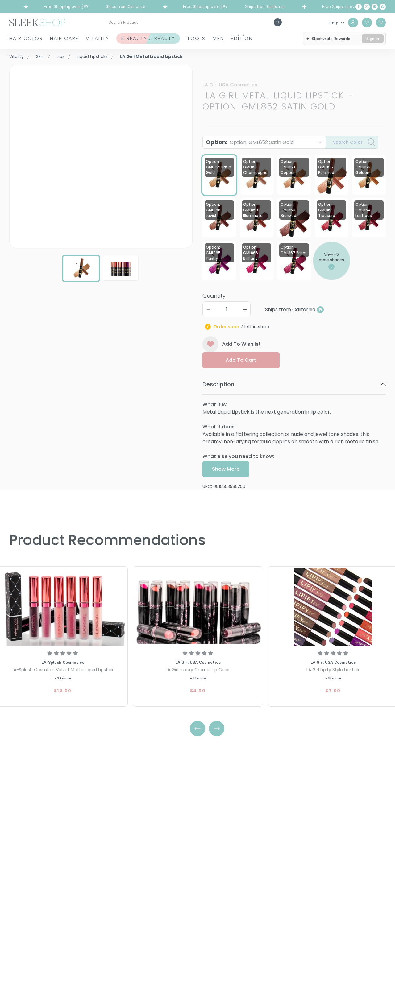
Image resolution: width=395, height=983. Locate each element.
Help (333, 22)
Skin (40, 56)
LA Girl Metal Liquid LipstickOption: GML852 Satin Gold (278, 84)
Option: (250, 145)
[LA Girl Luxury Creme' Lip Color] (198, 607)
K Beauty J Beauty (162, 42)
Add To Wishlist (231, 361)
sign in (373, 42)
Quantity (214, 312)
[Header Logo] (37, 22)
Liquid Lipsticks (92, 56)
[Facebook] (359, 7)
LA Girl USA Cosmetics (229, 68)
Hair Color (19, 42)
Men (260, 42)
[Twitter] (367, 7)
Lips (60, 56)
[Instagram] (375, 7)
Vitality (113, 42)
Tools (228, 42)
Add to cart (241, 376)
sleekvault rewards (333, 39)
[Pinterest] (383, 7)
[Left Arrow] (197, 728)
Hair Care (65, 42)
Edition (294, 42)
